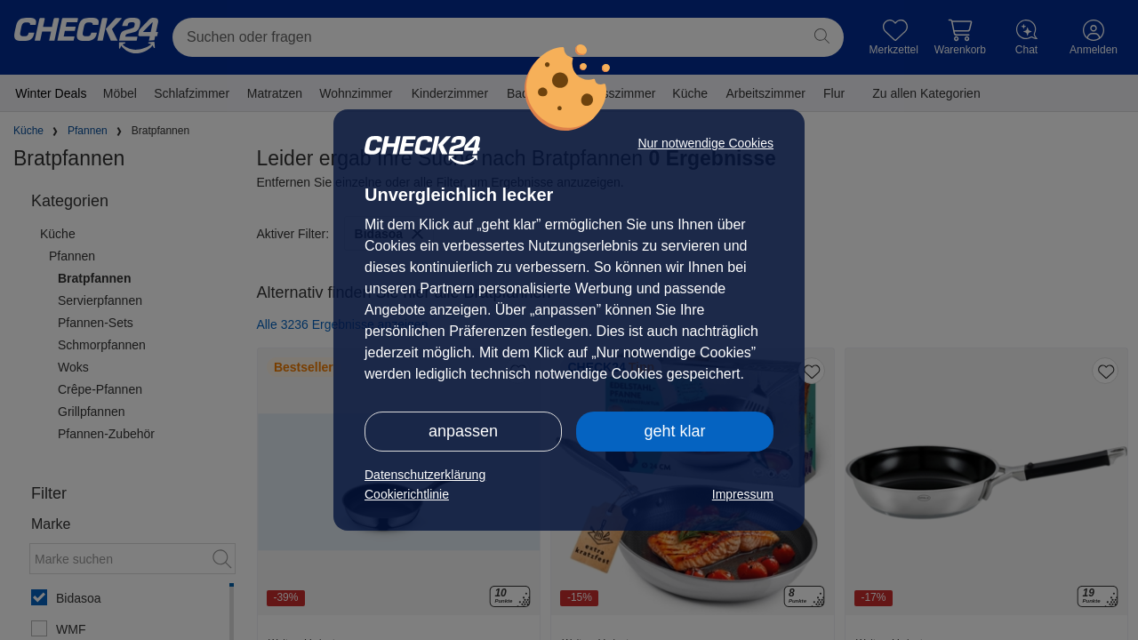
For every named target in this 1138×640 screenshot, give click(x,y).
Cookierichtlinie (407, 494)
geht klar (674, 431)
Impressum (742, 494)
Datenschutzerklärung (425, 475)
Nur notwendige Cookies (705, 143)
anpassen (463, 431)
